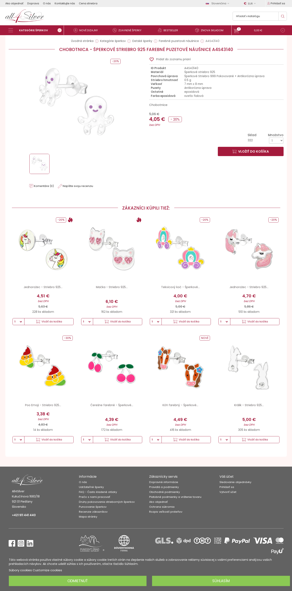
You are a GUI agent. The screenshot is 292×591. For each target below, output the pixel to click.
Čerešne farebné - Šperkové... (111, 405)
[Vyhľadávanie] (260, 16)
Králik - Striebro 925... (249, 405)
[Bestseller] (169, 30)
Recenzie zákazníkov (93, 512)
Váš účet (226, 476)
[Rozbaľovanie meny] (250, 3)
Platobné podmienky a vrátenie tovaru (175, 497)
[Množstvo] (276, 141)
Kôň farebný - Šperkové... (180, 405)
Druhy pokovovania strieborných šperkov (107, 502)
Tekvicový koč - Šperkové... (180, 287)
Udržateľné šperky (91, 487)
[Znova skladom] (210, 30)
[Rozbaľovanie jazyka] (218, 3)
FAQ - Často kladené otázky (98, 492)
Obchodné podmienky (164, 492)
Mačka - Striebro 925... (112, 287)
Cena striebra (88, 3)
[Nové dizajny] (87, 30)
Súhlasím (221, 580)
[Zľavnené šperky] (128, 30)
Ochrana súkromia (161, 507)
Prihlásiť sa (226, 487)
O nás (47, 3)
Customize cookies (47, 570)
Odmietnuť (77, 580)
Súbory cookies (20, 570)
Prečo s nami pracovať (94, 497)
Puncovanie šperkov (92, 507)
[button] (259, 30)
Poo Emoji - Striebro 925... (43, 405)
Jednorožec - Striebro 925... (43, 287)
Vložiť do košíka (250, 151)
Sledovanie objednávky (235, 482)
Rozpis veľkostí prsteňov (165, 512)
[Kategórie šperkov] (36, 30)
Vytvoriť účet (227, 492)
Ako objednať (14, 3)
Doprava (33, 3)
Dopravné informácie (163, 482)
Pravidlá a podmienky (164, 487)
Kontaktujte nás (65, 3)
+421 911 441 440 (24, 515)
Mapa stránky (88, 517)
